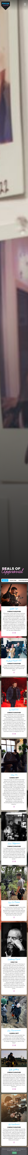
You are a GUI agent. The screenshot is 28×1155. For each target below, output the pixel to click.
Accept (14, 1152)
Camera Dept (13, 580)
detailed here (13, 1149)
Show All (5, 580)
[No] (26, 1151)
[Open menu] (25, 4)
